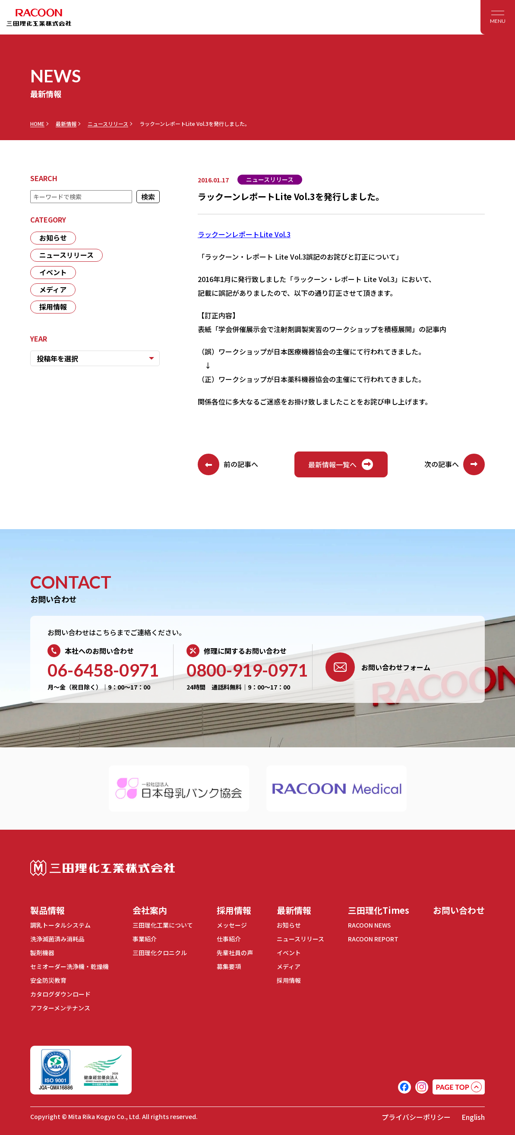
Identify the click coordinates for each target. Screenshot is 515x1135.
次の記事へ (454, 464)
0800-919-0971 (247, 670)
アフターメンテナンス (60, 1005)
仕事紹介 (229, 938)
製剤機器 (42, 951)
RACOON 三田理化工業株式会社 (38, 17)
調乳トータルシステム (60, 925)
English (473, 1114)
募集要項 (229, 965)
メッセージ (232, 925)
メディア (52, 290)
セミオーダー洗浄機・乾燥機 (69, 965)
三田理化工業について (163, 925)
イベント (53, 272)
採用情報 (53, 307)
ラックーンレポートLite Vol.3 (244, 234)
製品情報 (47, 910)
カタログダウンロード (60, 992)
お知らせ (53, 238)
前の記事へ (228, 464)
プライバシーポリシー (416, 1114)
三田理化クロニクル (160, 951)
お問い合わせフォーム (377, 667)
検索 (148, 196)
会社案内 (150, 910)
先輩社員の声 (235, 951)
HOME (37, 123)
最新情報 (66, 123)
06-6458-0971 (103, 670)
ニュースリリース (108, 123)
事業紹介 (145, 938)
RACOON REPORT (373, 938)
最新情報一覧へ (341, 464)
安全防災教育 (48, 978)
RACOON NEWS (370, 925)
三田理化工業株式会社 (102, 868)
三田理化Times (378, 910)
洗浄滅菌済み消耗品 (57, 938)
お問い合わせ (459, 910)
